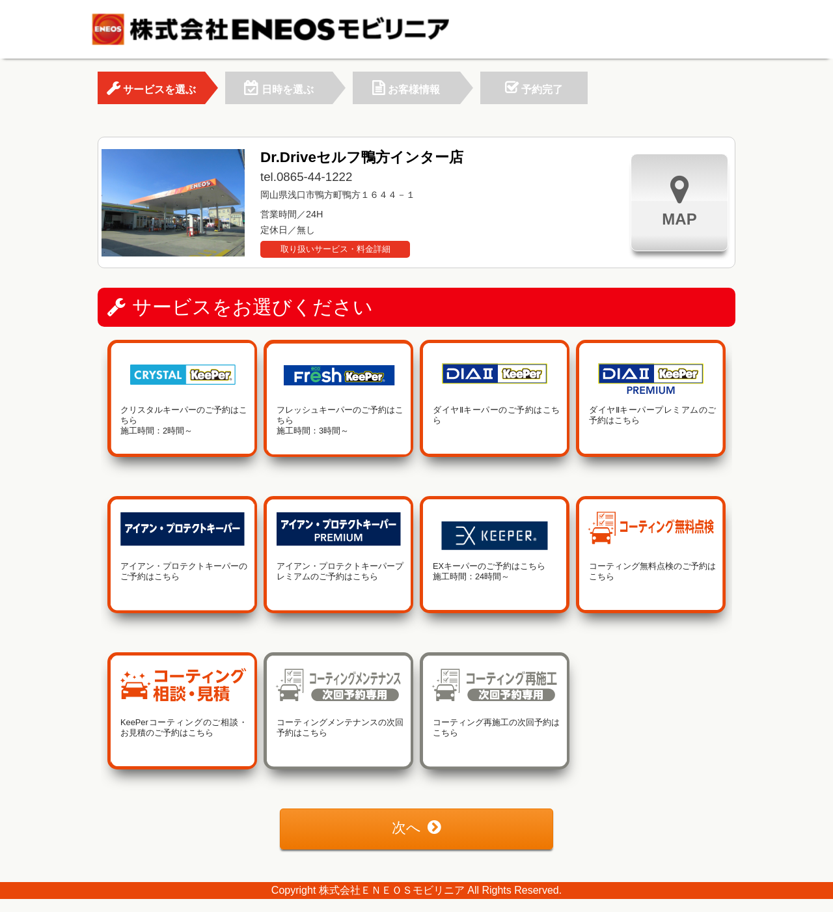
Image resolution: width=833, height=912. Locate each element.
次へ (416, 828)
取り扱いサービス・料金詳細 (335, 249)
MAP (679, 201)
